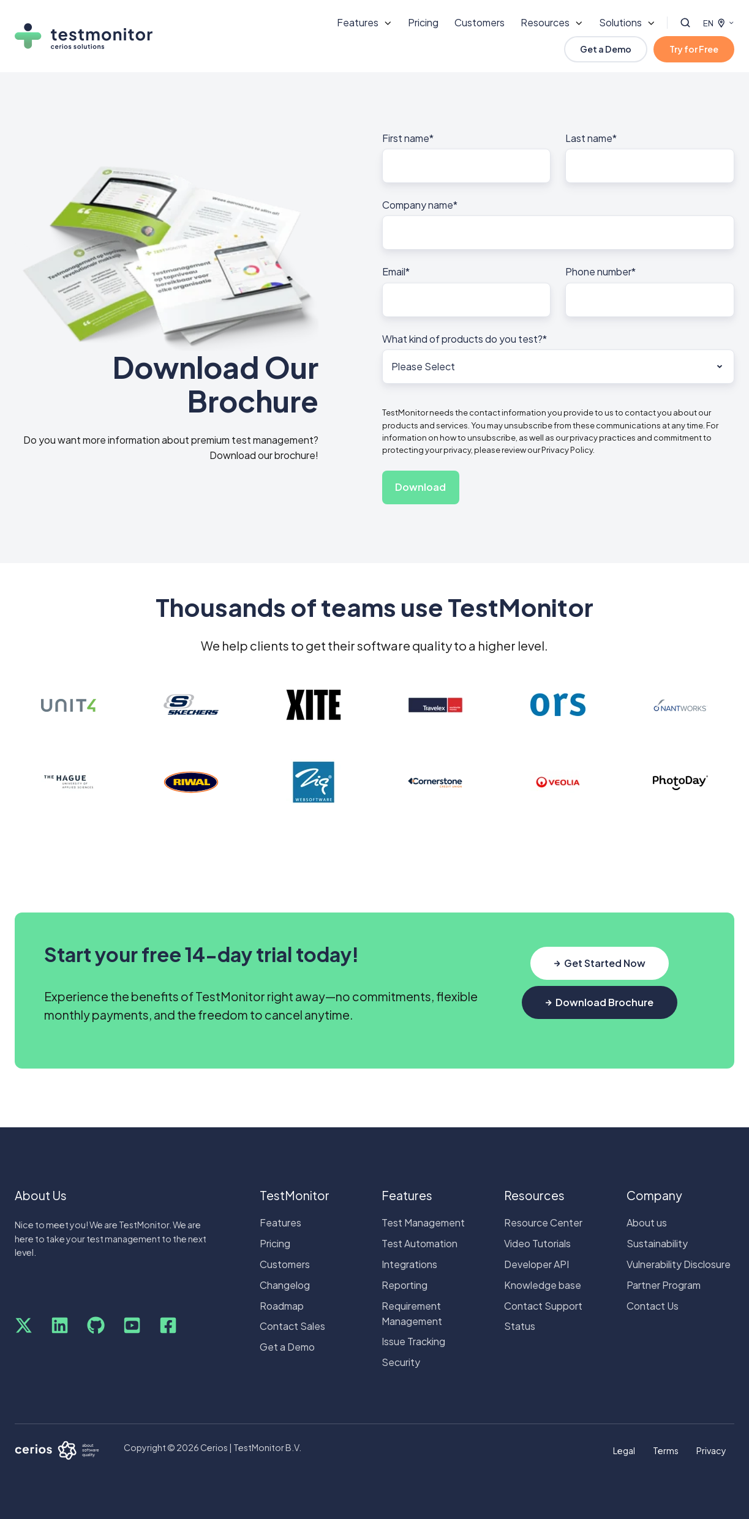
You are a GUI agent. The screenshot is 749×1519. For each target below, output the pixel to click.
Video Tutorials (537, 1243)
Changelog (285, 1284)
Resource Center (543, 1222)
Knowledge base (542, 1284)
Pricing (423, 22)
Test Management (423, 1222)
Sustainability (657, 1243)
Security (401, 1362)
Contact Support (543, 1305)
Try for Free (693, 48)
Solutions (620, 22)
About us (647, 1222)
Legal (624, 1450)
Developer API (536, 1264)
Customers (479, 22)
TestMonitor (294, 1195)
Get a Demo (605, 48)
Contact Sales (292, 1325)
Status (519, 1325)
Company (654, 1195)
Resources (545, 22)
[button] (685, 23)
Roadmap (282, 1305)
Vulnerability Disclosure (679, 1264)
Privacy (711, 1450)
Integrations (409, 1264)
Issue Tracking (413, 1341)
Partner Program (664, 1284)
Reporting (404, 1284)
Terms (666, 1450)
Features (357, 22)
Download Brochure (599, 1002)
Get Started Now (599, 963)
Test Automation (419, 1243)
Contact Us (653, 1305)
